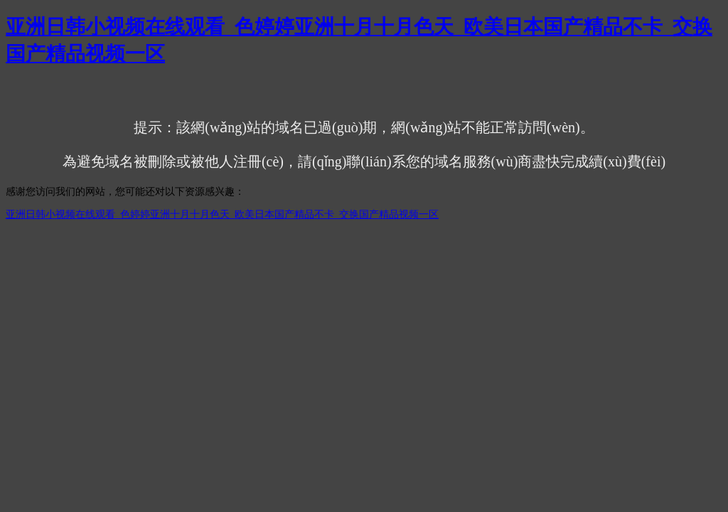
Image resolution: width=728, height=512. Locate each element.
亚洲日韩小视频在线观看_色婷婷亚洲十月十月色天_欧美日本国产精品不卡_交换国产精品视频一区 (222, 214)
